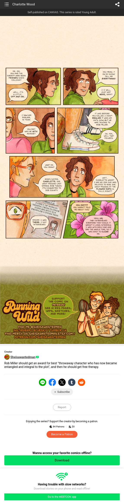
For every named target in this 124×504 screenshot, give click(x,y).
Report (62, 407)
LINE (42, 382)
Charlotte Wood (23, 4)
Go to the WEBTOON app (62, 496)
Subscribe (63, 391)
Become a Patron (62, 434)
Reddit (81, 382)
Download (62, 460)
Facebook (52, 382)
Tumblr (72, 382)
